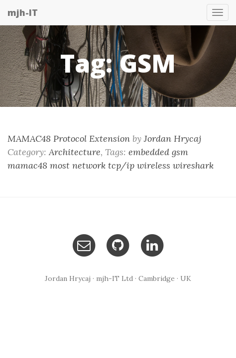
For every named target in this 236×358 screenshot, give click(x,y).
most (60, 165)
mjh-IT (22, 12)
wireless (153, 165)
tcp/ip (121, 165)
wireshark (193, 165)
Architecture (75, 152)
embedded (148, 152)
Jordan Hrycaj (172, 138)
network (89, 165)
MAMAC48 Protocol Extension (68, 138)
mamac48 (27, 165)
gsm (180, 152)
